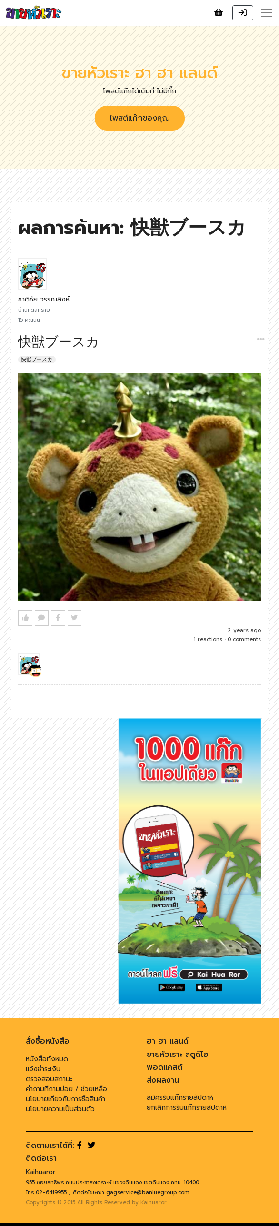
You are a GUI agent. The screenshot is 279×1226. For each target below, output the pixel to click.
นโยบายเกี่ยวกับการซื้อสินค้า (65, 1099)
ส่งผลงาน (163, 1080)
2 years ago (244, 630)
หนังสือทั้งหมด (47, 1059)
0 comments (244, 639)
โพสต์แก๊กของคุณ (140, 118)
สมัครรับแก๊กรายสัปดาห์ (180, 1098)
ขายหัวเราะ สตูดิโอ (178, 1054)
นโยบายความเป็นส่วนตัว (60, 1109)
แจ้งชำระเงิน (43, 1069)
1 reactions (208, 639)
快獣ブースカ (36, 359)
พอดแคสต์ (164, 1067)
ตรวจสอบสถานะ (49, 1079)
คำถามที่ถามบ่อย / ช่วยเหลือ (66, 1089)
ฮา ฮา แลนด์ (168, 1041)
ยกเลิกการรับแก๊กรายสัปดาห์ (187, 1108)
